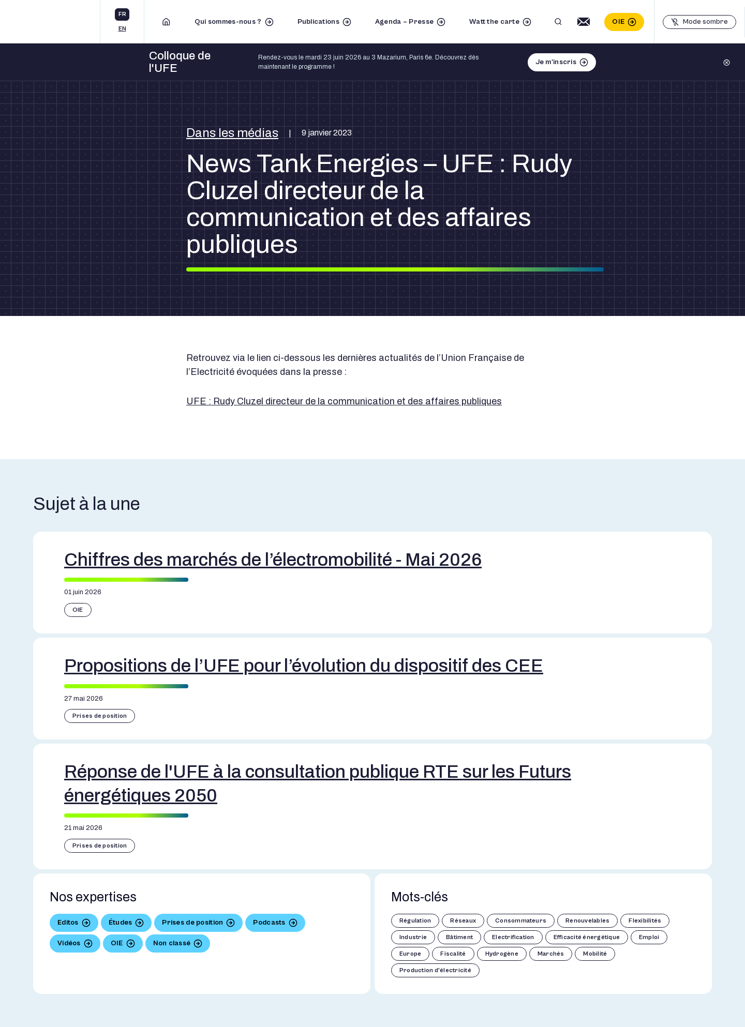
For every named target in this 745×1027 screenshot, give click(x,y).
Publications (318, 22)
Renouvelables (587, 920)
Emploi (649, 937)
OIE (618, 22)
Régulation (415, 920)
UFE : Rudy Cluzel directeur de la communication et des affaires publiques (344, 401)
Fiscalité (453, 953)
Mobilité (595, 953)
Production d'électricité (435, 970)
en (122, 28)
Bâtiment (459, 937)
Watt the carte (494, 22)
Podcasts (269, 922)
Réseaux (463, 920)
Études (120, 922)
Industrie (413, 937)
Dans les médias (232, 133)
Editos (68, 922)
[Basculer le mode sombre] (699, 22)
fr (122, 14)
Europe (410, 953)
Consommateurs (520, 920)
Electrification (513, 937)
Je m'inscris (555, 62)
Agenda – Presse (404, 22)
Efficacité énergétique (587, 937)
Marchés (551, 953)
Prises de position (99, 716)
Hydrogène (501, 953)
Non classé (172, 943)
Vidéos (69, 943)
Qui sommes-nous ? (228, 22)
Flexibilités (645, 920)
